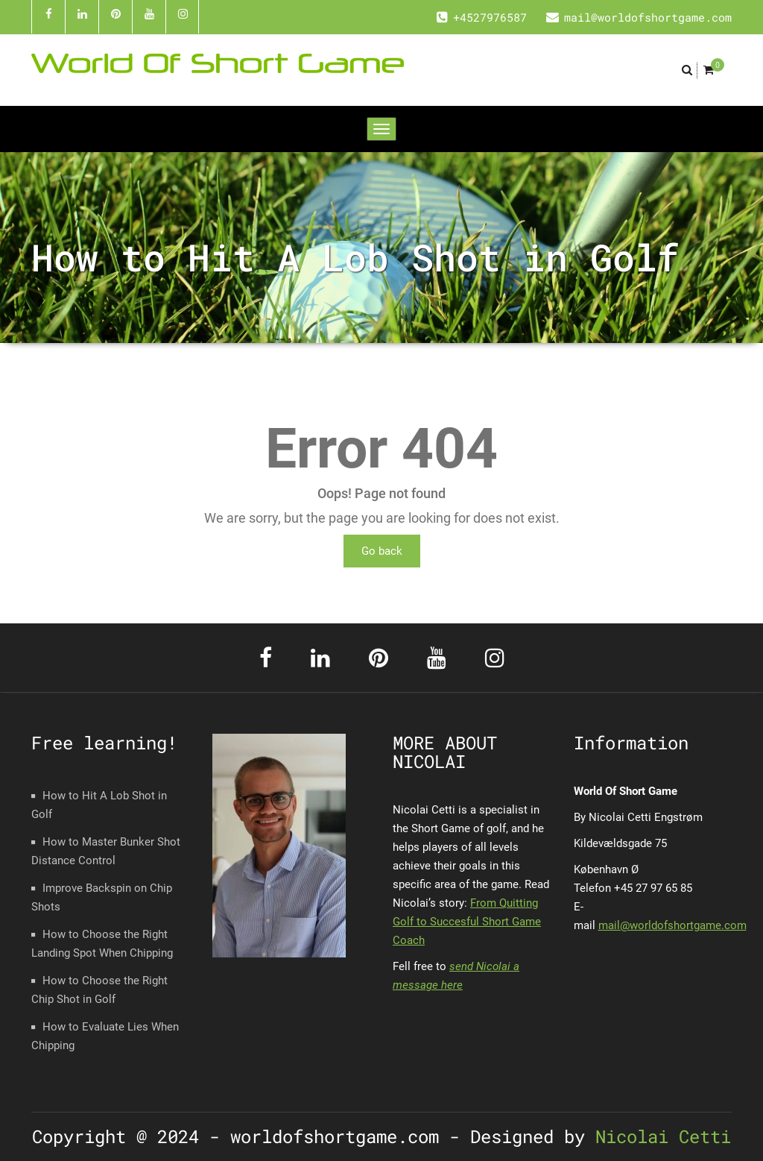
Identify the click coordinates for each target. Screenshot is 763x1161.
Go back (381, 551)
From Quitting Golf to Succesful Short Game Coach (467, 921)
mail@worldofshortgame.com (672, 925)
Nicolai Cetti (658, 1136)
